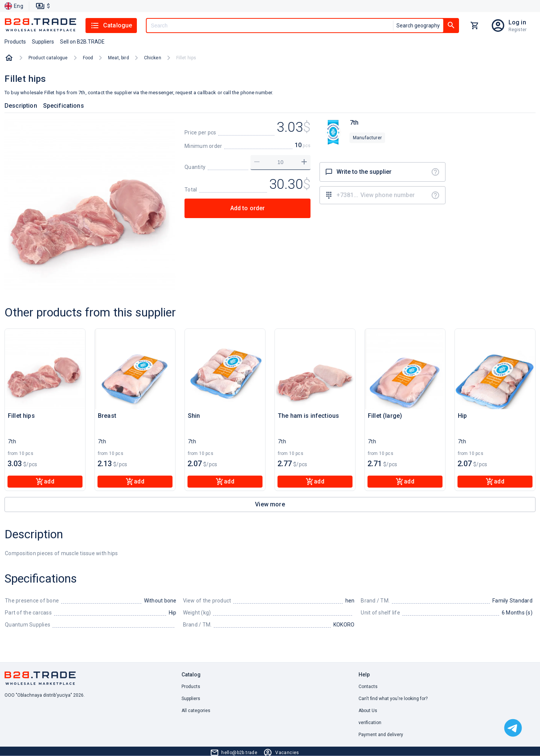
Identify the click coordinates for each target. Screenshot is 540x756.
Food (88, 57)
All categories (196, 710)
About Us (367, 710)
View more (270, 504)
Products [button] (15, 41)
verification (369, 722)
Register (517, 29)
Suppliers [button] (43, 41)
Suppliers (191, 698)
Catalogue (111, 25)
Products (191, 686)
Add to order (247, 208)
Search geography (418, 26)
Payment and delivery (380, 734)
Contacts (368, 686)
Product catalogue (48, 57)
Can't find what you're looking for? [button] (393, 698)
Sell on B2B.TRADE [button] (82, 41)
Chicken (152, 57)
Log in (517, 22)
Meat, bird (118, 57)
